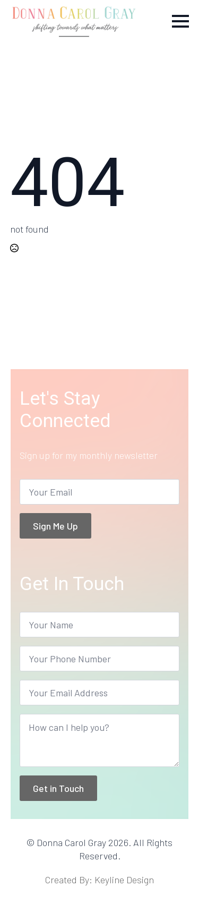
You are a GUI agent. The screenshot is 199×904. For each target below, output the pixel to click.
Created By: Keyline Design (99, 879)
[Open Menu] (180, 21)
